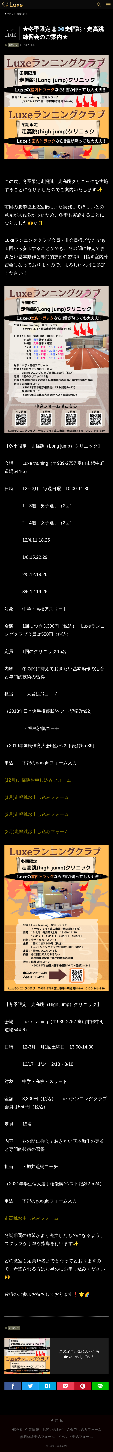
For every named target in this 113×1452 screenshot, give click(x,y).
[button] (99, 4)
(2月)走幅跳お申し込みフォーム (36, 814)
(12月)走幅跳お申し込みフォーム (37, 780)
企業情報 (32, 1429)
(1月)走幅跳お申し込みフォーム (36, 797)
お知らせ (13, 45)
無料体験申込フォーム (37, 1437)
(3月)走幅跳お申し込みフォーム (36, 831)
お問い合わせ (52, 1429)
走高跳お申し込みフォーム (31, 1218)
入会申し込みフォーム (84, 1429)
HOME (17, 1429)
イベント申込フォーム (75, 1437)
